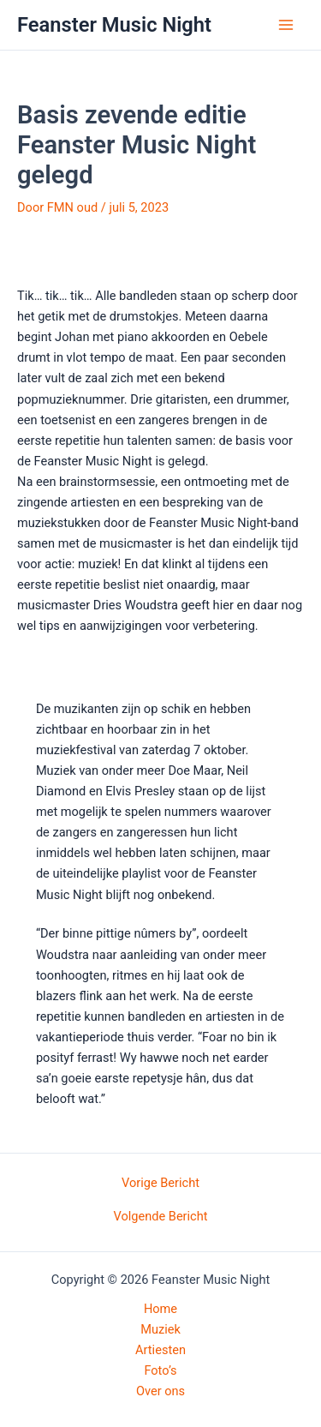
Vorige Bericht (160, 1183)
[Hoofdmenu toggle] (286, 25)
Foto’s (160, 1370)
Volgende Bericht (160, 1216)
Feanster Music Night (114, 25)
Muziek (160, 1329)
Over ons (160, 1391)
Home (160, 1308)
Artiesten (160, 1350)
